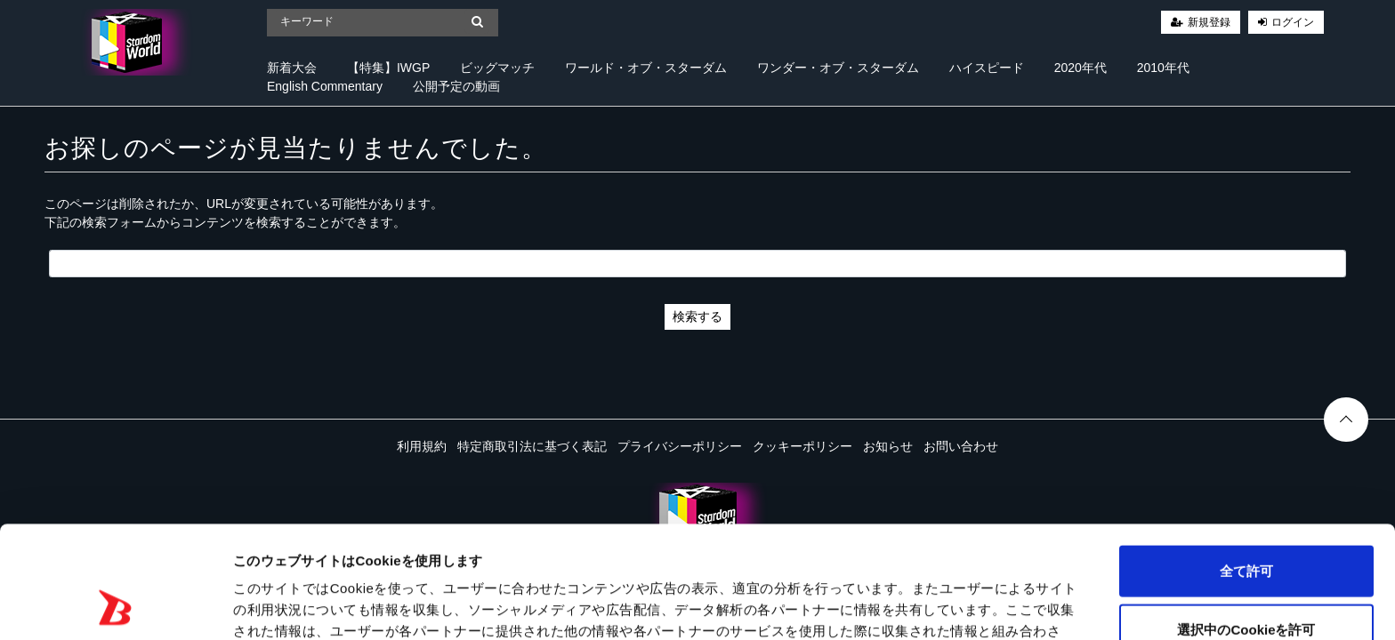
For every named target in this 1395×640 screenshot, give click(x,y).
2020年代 (1080, 67)
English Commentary (325, 86)
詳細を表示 (858, 604)
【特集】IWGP (388, 67)
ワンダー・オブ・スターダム (838, 67)
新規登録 (1209, 22)
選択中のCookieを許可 (1246, 524)
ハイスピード (986, 67)
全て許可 (1246, 465)
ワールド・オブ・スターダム (646, 67)
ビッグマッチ (497, 67)
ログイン (1292, 22)
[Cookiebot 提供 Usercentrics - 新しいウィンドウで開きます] (115, 605)
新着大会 (292, 67)
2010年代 (1163, 67)
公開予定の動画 (456, 86)
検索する (697, 316)
